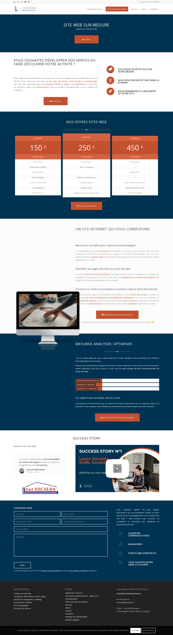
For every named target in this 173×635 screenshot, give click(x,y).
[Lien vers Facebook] (21, 2)
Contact (68, 610)
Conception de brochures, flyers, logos (30, 596)
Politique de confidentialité (76, 616)
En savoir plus (148, 630)
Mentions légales (72, 620)
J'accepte (135, 630)
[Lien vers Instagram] (18, 2)
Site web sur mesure (22, 608)
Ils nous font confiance (23, 602)
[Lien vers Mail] (29, 2)
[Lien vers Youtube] (25, 2)
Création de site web (22, 593)
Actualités (69, 613)
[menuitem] (94, 9)
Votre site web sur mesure (76, 602)
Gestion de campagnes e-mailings (28, 599)
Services (68, 605)
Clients (68, 608)
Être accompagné (21, 605)
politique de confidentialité (50, 571)
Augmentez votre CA (73, 593)
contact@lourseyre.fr (125, 602)
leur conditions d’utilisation (78, 571)
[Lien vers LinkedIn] (14, 2)
